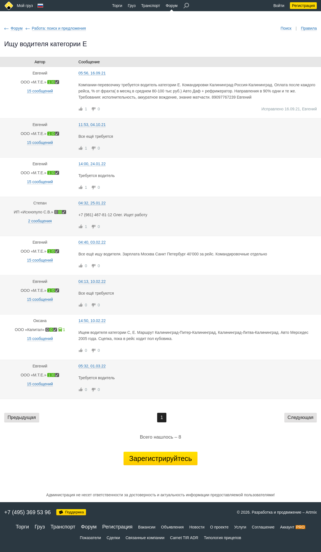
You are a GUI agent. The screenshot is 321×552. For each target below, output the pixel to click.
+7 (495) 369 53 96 (27, 512)
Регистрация (303, 5)
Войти (278, 5)
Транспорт (150, 5)
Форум (172, 5)
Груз (132, 5)
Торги (117, 5)
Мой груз (25, 5)
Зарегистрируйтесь (160, 458)
